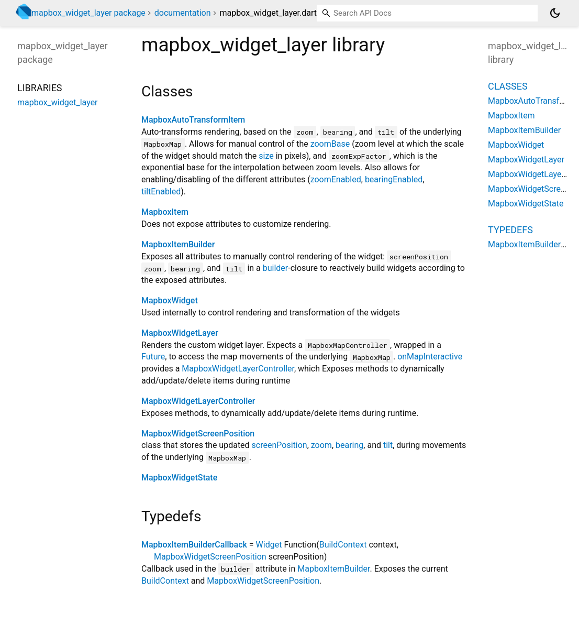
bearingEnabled (393, 179)
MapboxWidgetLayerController (238, 369)
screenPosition (279, 445)
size (266, 156)
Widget (269, 545)
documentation (182, 13)
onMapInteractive (429, 357)
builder (275, 268)
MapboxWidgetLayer (179, 333)
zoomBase (330, 144)
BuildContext (343, 545)
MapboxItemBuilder (178, 244)
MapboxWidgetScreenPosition (197, 434)
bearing (349, 445)
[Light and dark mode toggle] (555, 13)
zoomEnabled (335, 179)
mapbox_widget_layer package (88, 13)
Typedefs (510, 229)
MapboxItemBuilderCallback (194, 545)
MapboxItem (164, 212)
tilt (388, 445)
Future (153, 357)
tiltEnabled (161, 191)
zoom (321, 445)
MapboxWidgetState (179, 478)
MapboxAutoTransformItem (193, 120)
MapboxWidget (169, 300)
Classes (508, 86)
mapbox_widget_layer (57, 102)
